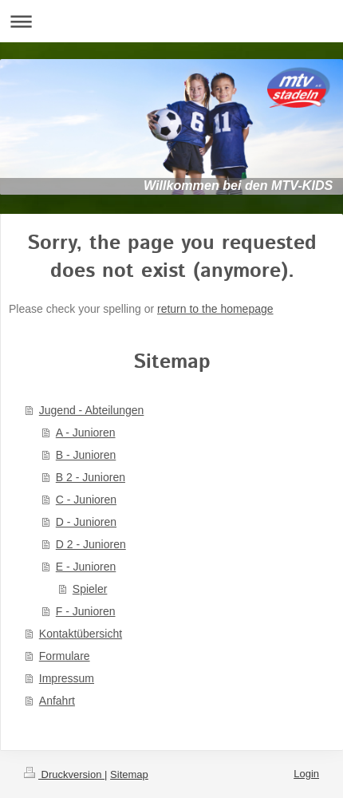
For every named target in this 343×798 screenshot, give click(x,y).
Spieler (90, 589)
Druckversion (64, 774)
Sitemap (129, 774)
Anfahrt (57, 700)
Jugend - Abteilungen (91, 410)
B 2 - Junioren (90, 477)
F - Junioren (86, 611)
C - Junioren (86, 499)
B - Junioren (86, 454)
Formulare (64, 656)
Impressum (66, 678)
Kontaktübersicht (80, 633)
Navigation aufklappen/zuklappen (171, 21)
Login (306, 774)
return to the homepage (215, 308)
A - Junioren (86, 432)
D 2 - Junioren (91, 544)
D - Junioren (86, 522)
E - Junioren (86, 566)
